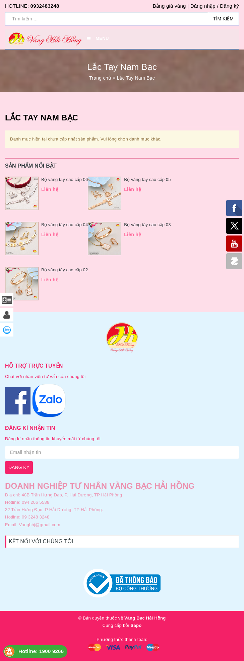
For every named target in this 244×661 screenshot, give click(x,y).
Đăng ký (229, 6)
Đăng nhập (203, 6)
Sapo (136, 625)
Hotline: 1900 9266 (41, 651)
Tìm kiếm (223, 18)
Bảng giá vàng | (171, 6)
